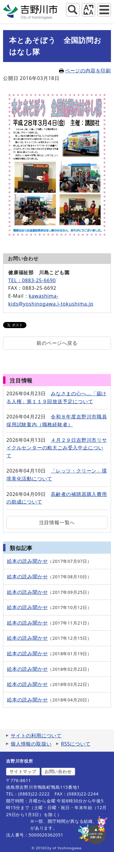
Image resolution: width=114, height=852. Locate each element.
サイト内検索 (72, 9)
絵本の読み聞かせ (27, 561)
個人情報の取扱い (31, 743)
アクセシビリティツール (88, 9)
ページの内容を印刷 (85, 70)
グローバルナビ (104, 9)
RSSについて (75, 743)
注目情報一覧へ (57, 522)
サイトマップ (22, 771)
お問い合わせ (58, 771)
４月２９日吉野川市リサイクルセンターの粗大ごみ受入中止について (56, 448)
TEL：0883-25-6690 (32, 280)
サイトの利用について (36, 735)
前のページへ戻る (56, 343)
